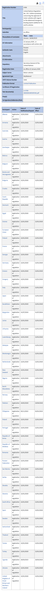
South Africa (6, 502)
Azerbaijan (5, 147)
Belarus (4, 156)
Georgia (5, 255)
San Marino (6, 469)
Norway (5, 395)
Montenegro (6, 354)
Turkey (4, 551)
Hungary (5, 279)
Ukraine (5, 568)
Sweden (5, 518)
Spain (4, 510)
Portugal (5, 428)
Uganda (5, 560)
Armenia (5, 123)
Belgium (5, 164)
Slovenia (5, 494)
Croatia (4, 189)
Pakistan (5, 403)
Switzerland (6, 527)
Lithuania (5, 329)
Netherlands (6, 362)
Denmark (5, 205)
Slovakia (5, 485)
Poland (4, 419)
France (4, 246)
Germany (5, 263)
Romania (5, 452)
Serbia (4, 477)
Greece (4, 271)
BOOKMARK (43, 3)
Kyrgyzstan (5, 312)
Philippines (5, 411)
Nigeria (4, 378)
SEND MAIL (40, 3)
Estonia (4, 222)
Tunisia (4, 543)
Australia (5, 131)
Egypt (4, 213)
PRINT (37, 3)
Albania (4, 114)
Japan (4, 296)
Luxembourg (6, 337)
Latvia (4, 321)
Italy (3, 288)
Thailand (5, 535)
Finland (4, 238)
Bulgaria (5, 180)
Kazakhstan (6, 304)
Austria (4, 139)
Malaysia (5, 345)
